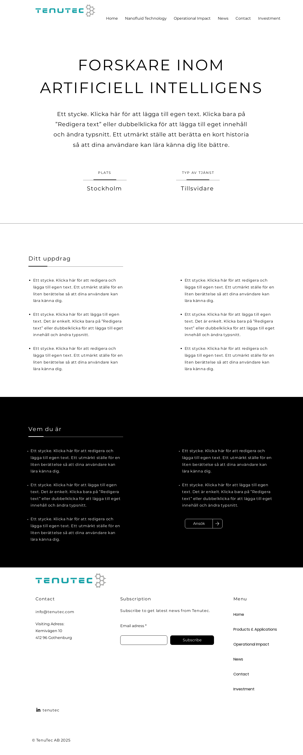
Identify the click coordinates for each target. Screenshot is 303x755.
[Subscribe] (192, 640)
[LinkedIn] (38, 710)
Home (238, 614)
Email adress (132, 626)
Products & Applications (250, 629)
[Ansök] (199, 523)
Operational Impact (250, 644)
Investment (243, 689)
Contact (241, 674)
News (238, 659)
